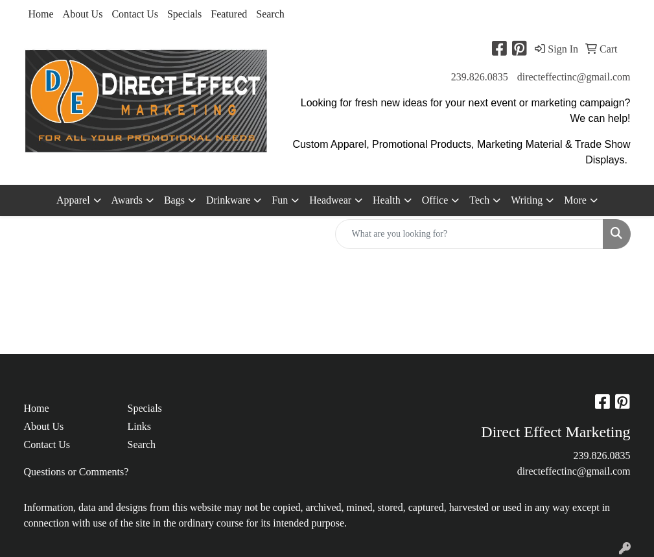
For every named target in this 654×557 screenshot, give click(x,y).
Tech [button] (479, 200)
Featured (229, 13)
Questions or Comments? (76, 471)
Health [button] (387, 200)
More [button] (575, 200)
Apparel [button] (73, 200)
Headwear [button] (330, 200)
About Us (83, 13)
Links (138, 426)
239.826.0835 (479, 76)
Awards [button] (127, 200)
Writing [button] (527, 200)
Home (41, 13)
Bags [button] (174, 200)
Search (270, 13)
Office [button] (435, 200)
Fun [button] (280, 200)
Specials (184, 13)
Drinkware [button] (228, 200)
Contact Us (134, 13)
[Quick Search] (469, 234)
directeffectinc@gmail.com (574, 76)
